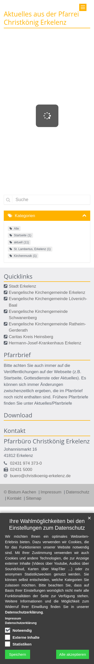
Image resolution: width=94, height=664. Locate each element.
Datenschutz (77, 492)
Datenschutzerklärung (24, 612)
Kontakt (15, 498)
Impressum (52, 492)
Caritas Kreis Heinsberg (31, 336)
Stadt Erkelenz (22, 286)
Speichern (17, 654)
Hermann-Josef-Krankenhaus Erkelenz (45, 343)
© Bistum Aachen (20, 492)
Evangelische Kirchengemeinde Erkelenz (47, 292)
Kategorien (25, 215)
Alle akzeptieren (72, 654)
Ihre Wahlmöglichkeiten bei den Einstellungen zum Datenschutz (47, 524)
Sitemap (33, 498)
